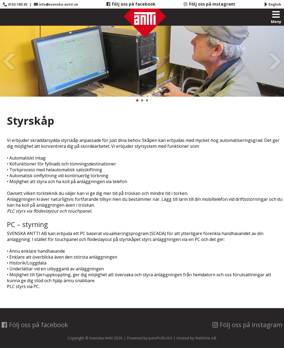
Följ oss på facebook (131, 4)
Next (274, 61)
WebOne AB (205, 338)
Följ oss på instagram (209, 4)
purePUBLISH (160, 338)
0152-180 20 (15, 4)
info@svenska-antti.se (56, 4)
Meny (276, 17)
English (272, 4)
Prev (9, 61)
